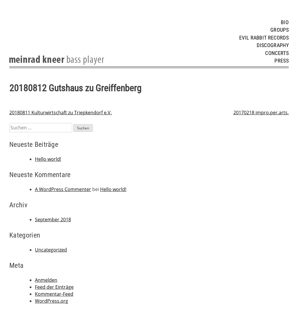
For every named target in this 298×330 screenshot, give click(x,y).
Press (281, 61)
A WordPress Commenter (63, 189)
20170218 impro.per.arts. (261, 112)
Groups (279, 30)
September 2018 (53, 219)
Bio (285, 22)
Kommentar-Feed (54, 294)
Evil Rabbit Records (264, 38)
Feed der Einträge (54, 287)
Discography (273, 45)
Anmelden (46, 280)
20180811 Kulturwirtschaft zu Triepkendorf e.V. (60, 112)
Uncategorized (51, 250)
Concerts (277, 53)
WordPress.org (51, 301)
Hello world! (48, 159)
